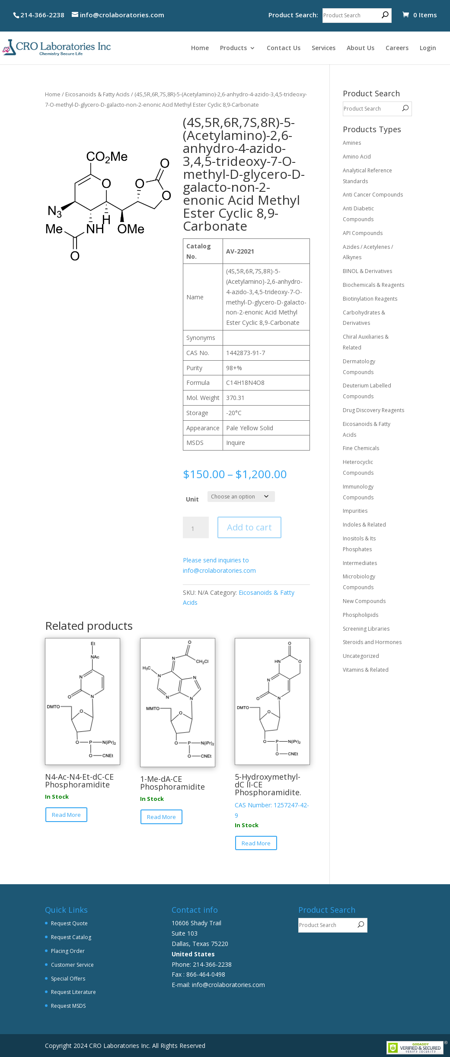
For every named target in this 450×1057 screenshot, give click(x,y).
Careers (397, 48)
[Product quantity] (196, 529)
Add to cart (249, 527)
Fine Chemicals (361, 448)
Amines (352, 142)
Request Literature (73, 992)
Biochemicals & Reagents (373, 285)
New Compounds (364, 601)
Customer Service (72, 964)
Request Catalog (71, 937)
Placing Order (68, 951)
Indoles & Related (364, 524)
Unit (192, 499)
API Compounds (363, 233)
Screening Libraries (366, 628)
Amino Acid (357, 156)
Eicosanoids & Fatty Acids (97, 94)
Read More (66, 815)
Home (200, 48)
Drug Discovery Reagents (373, 410)
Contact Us (283, 48)
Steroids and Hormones (372, 642)
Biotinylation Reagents (370, 298)
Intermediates (360, 563)
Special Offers (68, 978)
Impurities (355, 510)
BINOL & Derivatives (367, 271)
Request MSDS (68, 1005)
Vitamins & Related (366, 669)
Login (428, 48)
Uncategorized (361, 656)
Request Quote (69, 923)
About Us (360, 48)
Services (323, 48)
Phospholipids (360, 615)
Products (233, 48)
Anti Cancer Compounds (373, 194)
